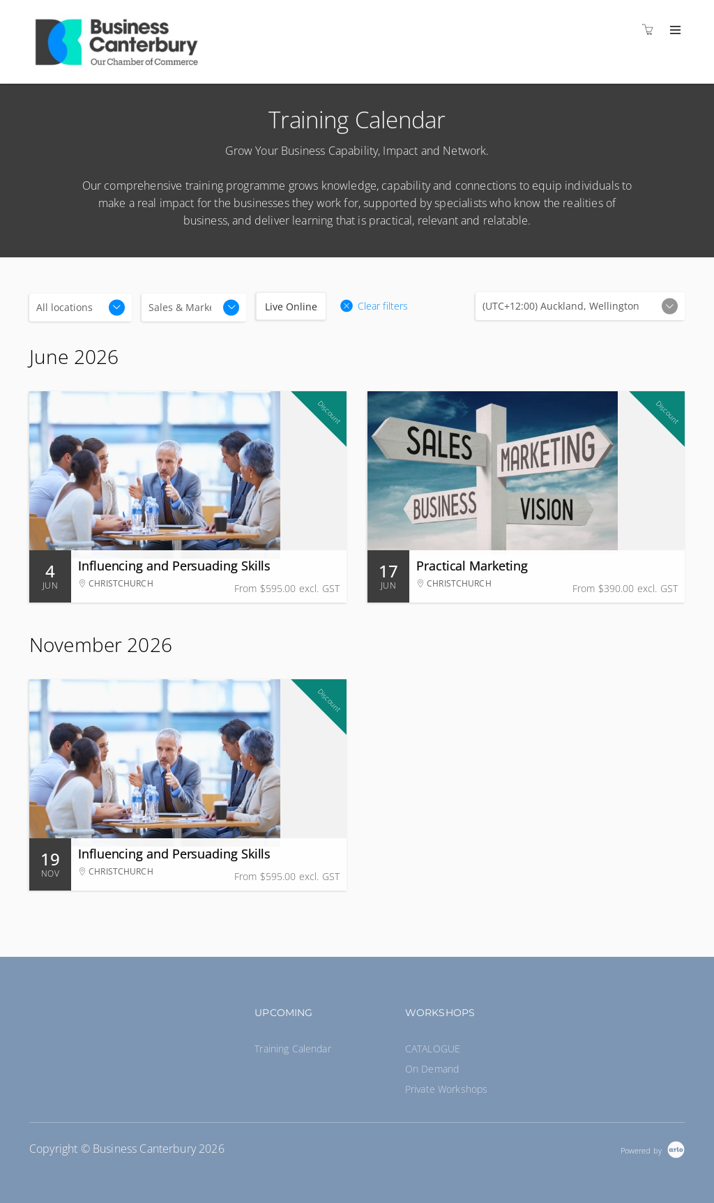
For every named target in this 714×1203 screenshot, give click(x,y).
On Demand (432, 1068)
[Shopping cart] (651, 29)
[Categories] (194, 307)
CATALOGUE (432, 1048)
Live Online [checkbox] (291, 306)
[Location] (80, 307)
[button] (374, 306)
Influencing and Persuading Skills (174, 565)
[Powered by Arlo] (653, 1149)
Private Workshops (446, 1089)
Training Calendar (293, 1048)
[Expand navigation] (674, 30)
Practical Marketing (471, 565)
